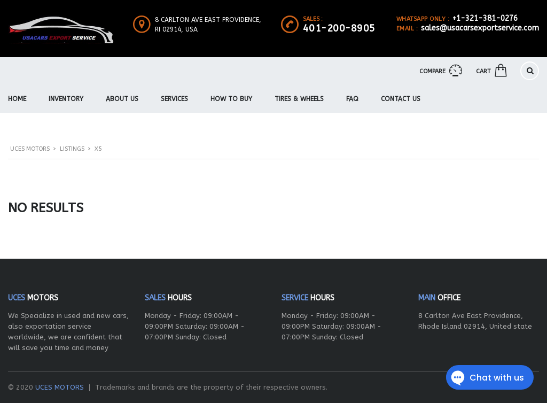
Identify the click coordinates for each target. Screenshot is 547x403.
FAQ (352, 99)
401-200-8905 (339, 28)
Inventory (66, 99)
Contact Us (400, 99)
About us (122, 99)
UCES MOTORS (59, 387)
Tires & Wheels (299, 99)
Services (174, 99)
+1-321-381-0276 (485, 18)
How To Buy (231, 99)
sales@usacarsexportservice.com (480, 28)
